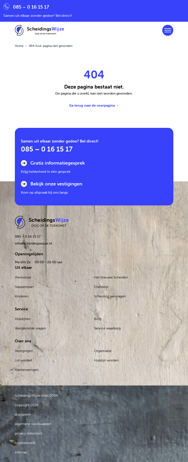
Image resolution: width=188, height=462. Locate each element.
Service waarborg (107, 328)
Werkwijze (23, 277)
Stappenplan (24, 287)
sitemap (21, 452)
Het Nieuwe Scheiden (111, 277)
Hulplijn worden (106, 360)
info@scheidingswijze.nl (33, 243)
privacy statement (28, 433)
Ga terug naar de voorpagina (94, 105)
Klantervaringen (27, 369)
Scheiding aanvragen (110, 296)
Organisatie (103, 351)
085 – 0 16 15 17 (47, 149)
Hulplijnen (23, 319)
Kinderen (21, 296)
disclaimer (23, 414)
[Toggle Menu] (167, 30)
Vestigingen (24, 351)
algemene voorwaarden (33, 424)
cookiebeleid (25, 443)
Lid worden (23, 360)
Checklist (101, 287)
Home (19, 46)
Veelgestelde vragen (30, 328)
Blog (97, 319)
